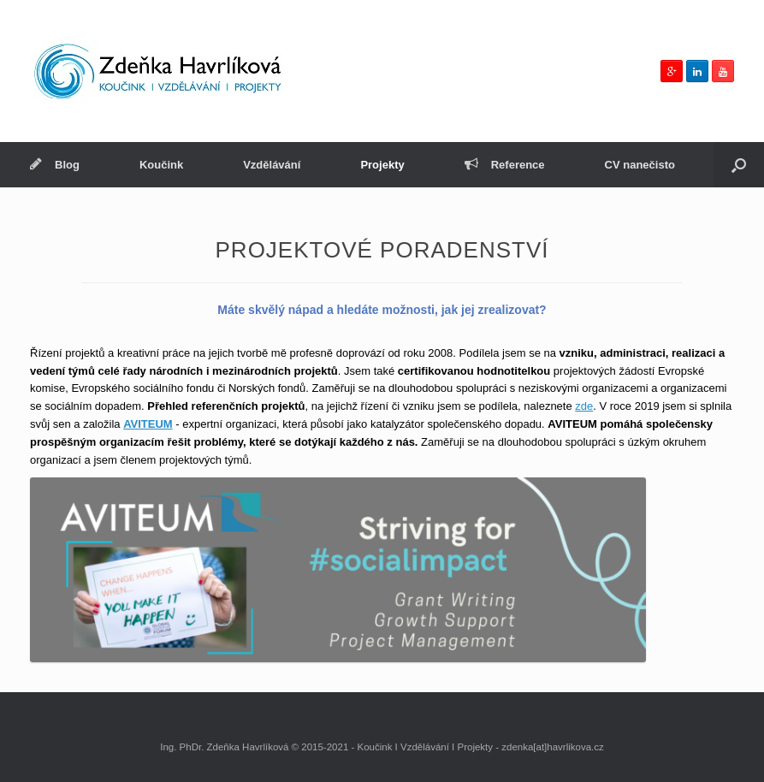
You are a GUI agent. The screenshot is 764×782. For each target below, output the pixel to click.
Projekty (382, 164)
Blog (55, 164)
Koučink (161, 164)
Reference (505, 164)
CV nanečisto (640, 164)
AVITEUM (148, 424)
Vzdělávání (271, 164)
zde (584, 406)
